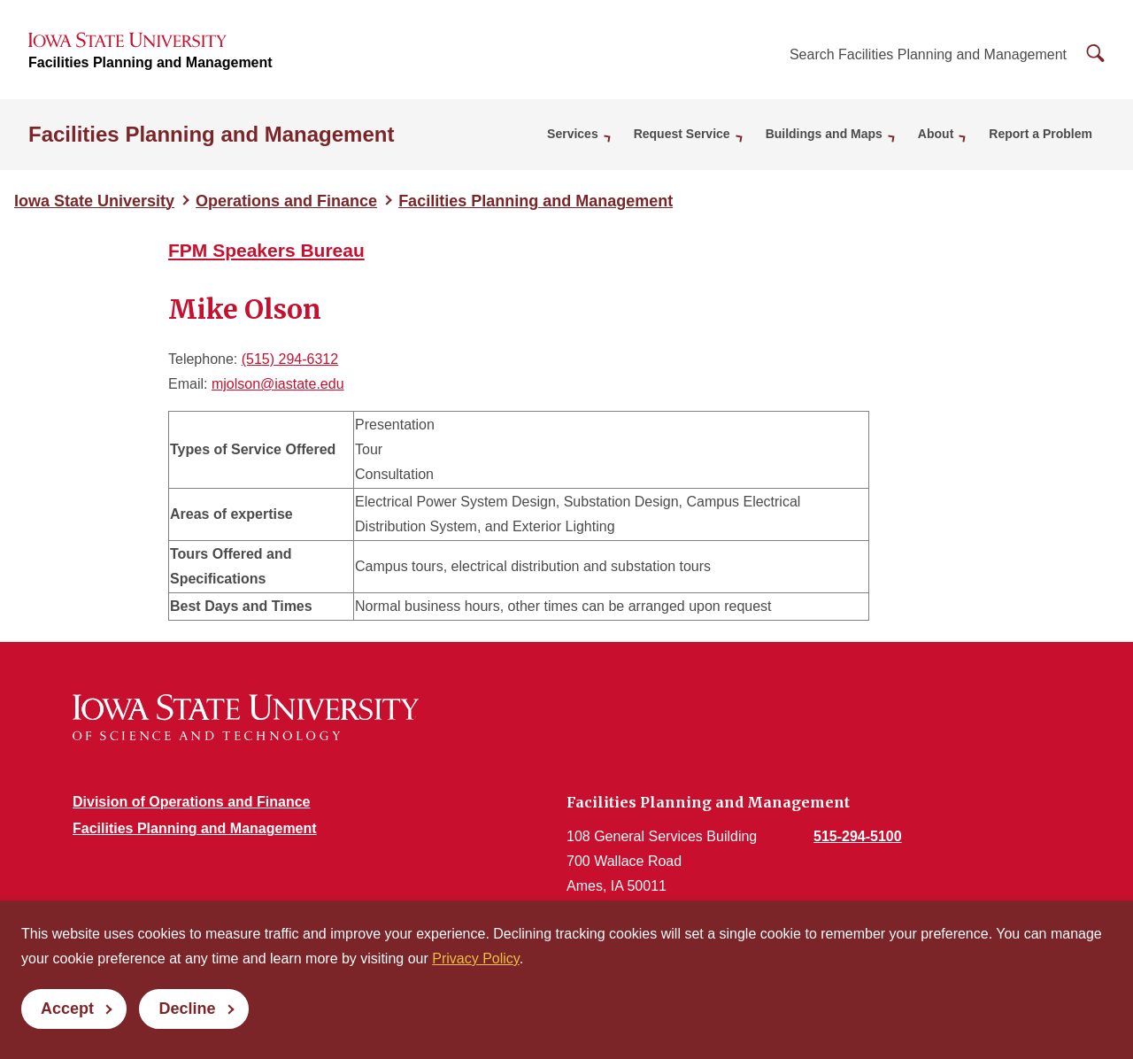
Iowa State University (94, 201)
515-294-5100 (857, 836)
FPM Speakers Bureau (266, 250)
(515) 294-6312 (290, 359)
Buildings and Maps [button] (824, 134)
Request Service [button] (682, 134)
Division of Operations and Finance (191, 801)
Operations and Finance (286, 201)
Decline (186, 1008)
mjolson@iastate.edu (278, 383)
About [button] (935, 134)
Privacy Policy (475, 958)
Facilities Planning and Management (150, 62)
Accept (67, 1008)
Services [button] (572, 134)
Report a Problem (1040, 134)
